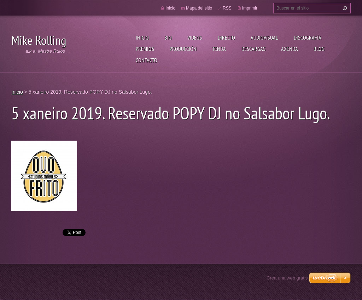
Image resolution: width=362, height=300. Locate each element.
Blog (319, 48)
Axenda (289, 48)
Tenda (219, 48)
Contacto (146, 60)
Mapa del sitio (199, 8)
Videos (194, 37)
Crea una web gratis (287, 278)
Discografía (307, 37)
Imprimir (249, 8)
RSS (227, 8)
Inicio (142, 37)
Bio (168, 37)
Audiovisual (264, 37)
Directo (226, 37)
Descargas (253, 48)
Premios (145, 48)
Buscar (344, 8)
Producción (183, 48)
